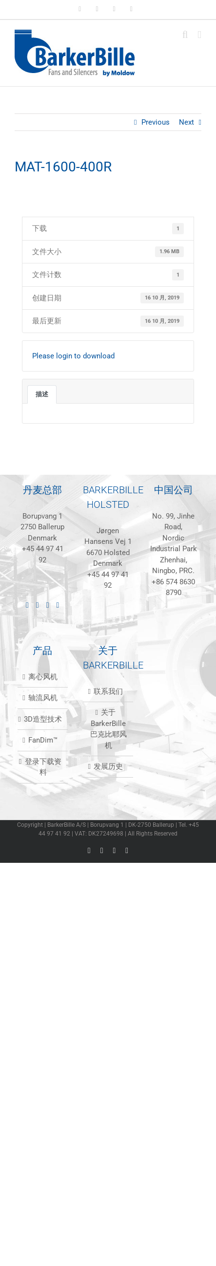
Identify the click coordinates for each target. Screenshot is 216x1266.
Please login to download (73, 356)
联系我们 (108, 691)
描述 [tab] (42, 394)
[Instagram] (47, 605)
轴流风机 (43, 697)
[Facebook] (37, 605)
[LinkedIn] (27, 605)
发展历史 (108, 766)
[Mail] (58, 605)
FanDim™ (43, 740)
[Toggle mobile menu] (199, 35)
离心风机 (43, 676)
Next (186, 122)
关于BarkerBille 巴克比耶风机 (108, 729)
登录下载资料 (43, 767)
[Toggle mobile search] (185, 35)
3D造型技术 (43, 719)
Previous (155, 122)
